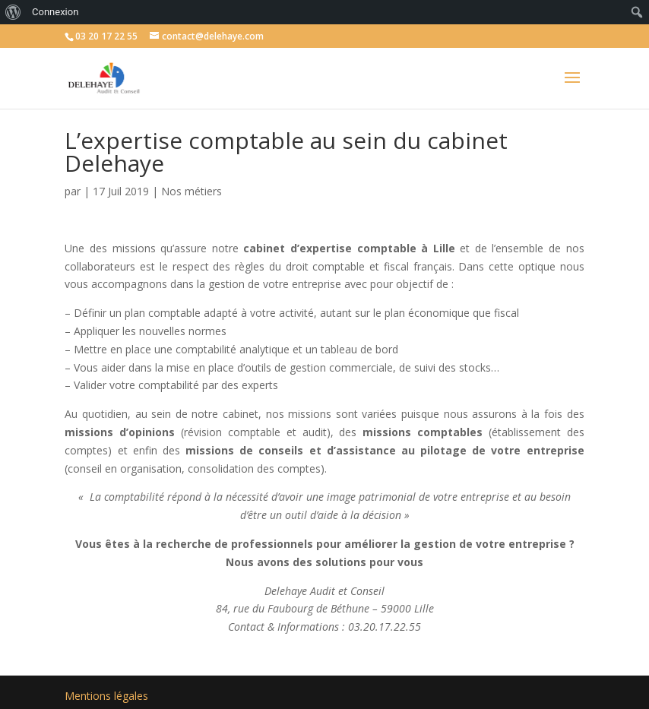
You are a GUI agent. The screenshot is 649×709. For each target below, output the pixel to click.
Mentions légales (106, 695)
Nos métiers (191, 191)
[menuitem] (13, 12)
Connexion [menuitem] (55, 11)
